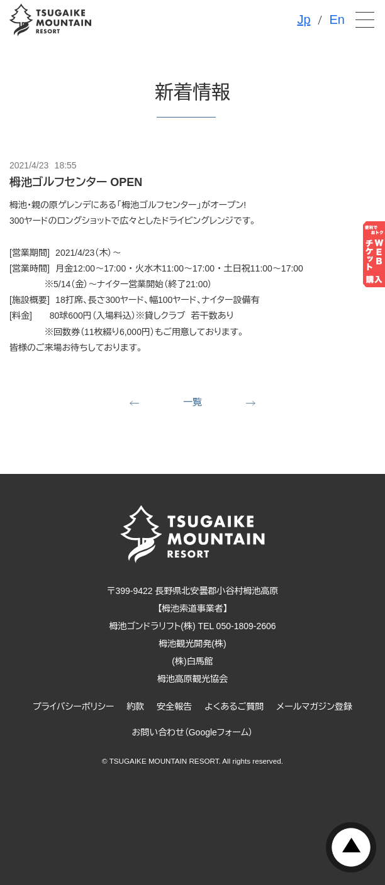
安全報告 (174, 706)
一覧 (192, 402)
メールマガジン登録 (314, 706)
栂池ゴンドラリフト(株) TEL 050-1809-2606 (192, 626)
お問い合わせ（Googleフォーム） (193, 732)
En (337, 19)
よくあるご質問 (234, 706)
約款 (135, 706)
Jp (303, 19)
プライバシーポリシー (73, 706)
